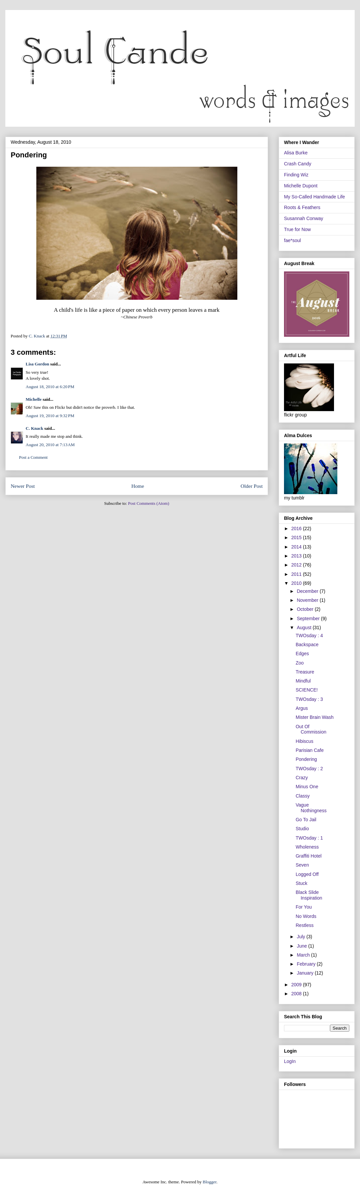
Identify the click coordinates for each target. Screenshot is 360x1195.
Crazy (302, 777)
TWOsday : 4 (309, 635)
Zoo (300, 663)
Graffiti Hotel (309, 856)
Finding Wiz (296, 174)
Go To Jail (306, 819)
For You (304, 907)
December (308, 591)
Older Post (252, 486)
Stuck (301, 883)
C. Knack (34, 428)
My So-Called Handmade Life (314, 196)
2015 (297, 537)
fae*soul (292, 240)
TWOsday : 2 (309, 768)
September (309, 618)
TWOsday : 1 (309, 838)
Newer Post (23, 486)
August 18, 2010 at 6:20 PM (50, 386)
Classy (303, 796)
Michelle (34, 399)
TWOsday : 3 (309, 699)
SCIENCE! (307, 690)
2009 (297, 984)
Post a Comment (33, 457)
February (307, 964)
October (306, 609)
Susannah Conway (303, 218)
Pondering (306, 759)
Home (137, 486)
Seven (302, 865)
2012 (297, 564)
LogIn (290, 1061)
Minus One (307, 786)
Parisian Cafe (310, 750)
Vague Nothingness (311, 807)
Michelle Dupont (300, 185)
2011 (297, 574)
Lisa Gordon (37, 363)
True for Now (297, 229)
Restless (305, 925)
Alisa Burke (296, 152)
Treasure (305, 672)
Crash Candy (297, 163)
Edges (302, 653)
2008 (297, 993)
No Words (306, 916)
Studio (302, 828)
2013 (297, 555)
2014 (297, 546)
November (308, 600)
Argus (302, 708)
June (302, 946)
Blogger (209, 1181)
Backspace (307, 644)
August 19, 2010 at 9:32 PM (50, 415)
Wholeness (307, 847)
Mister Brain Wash (315, 717)
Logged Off (307, 874)
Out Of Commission (311, 729)
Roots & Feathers (302, 207)
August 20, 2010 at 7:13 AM (50, 444)
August (304, 627)
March (304, 955)
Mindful (303, 681)
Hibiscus (304, 741)
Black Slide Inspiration (309, 895)
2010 (297, 583)
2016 (297, 528)
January (306, 973)
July (301, 936)
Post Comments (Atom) (148, 503)
